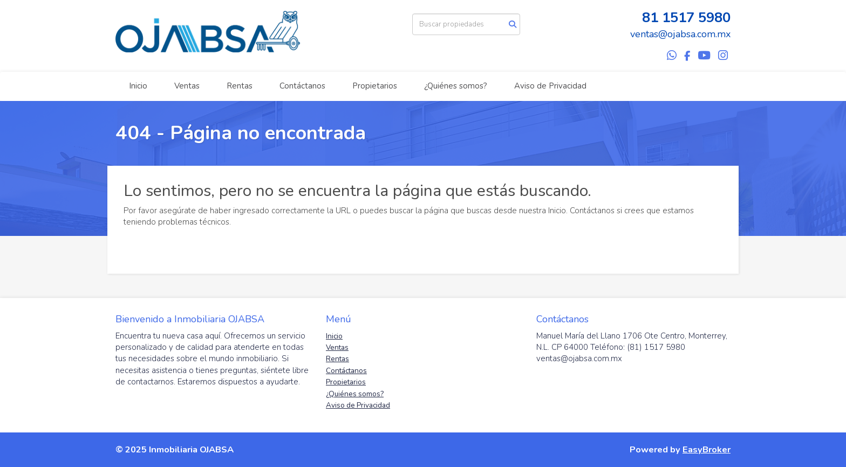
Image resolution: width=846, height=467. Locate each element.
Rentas (240, 85)
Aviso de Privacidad (550, 85)
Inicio (138, 85)
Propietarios (374, 85)
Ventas (187, 85)
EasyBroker (707, 449)
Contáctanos (302, 85)
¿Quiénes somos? (455, 85)
